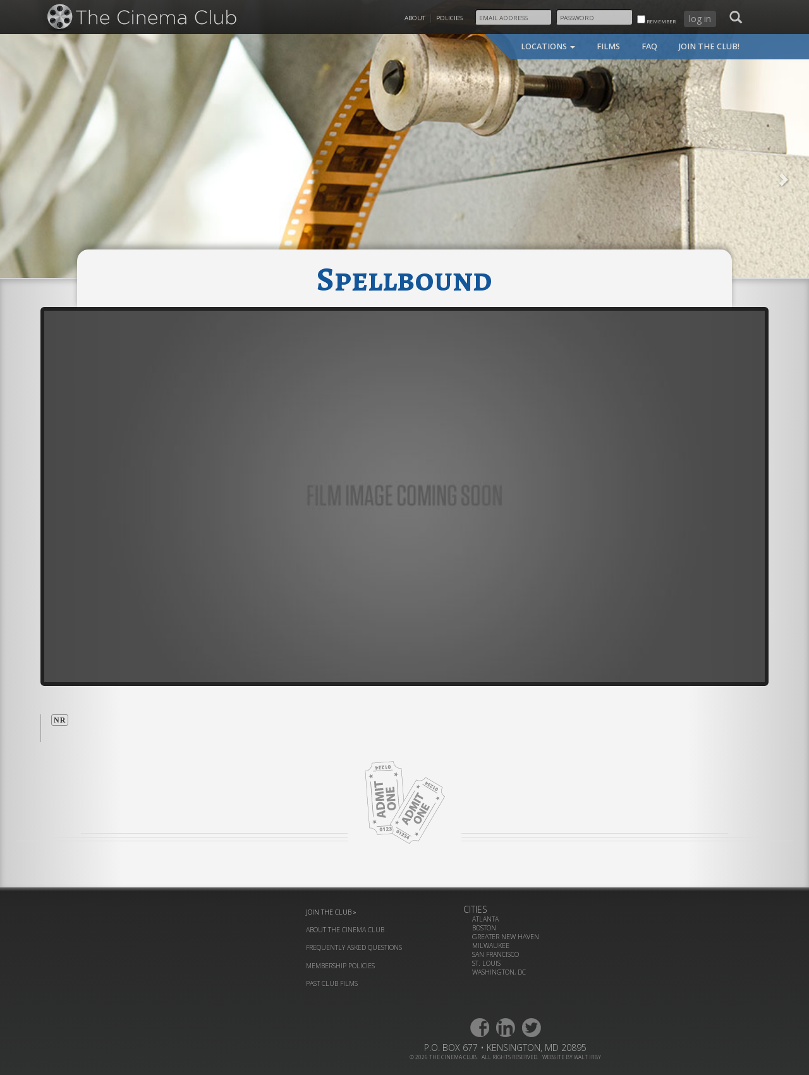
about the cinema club (345, 929)
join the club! (709, 46)
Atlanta (485, 919)
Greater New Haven (505, 936)
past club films (332, 983)
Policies (449, 18)
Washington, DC (499, 972)
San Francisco (495, 954)
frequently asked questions (354, 947)
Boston (484, 927)
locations (548, 46)
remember (656, 20)
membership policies (340, 965)
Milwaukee (490, 945)
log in (700, 19)
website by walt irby (571, 1057)
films (608, 46)
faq (649, 46)
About (414, 18)
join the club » (331, 912)
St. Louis (486, 963)
